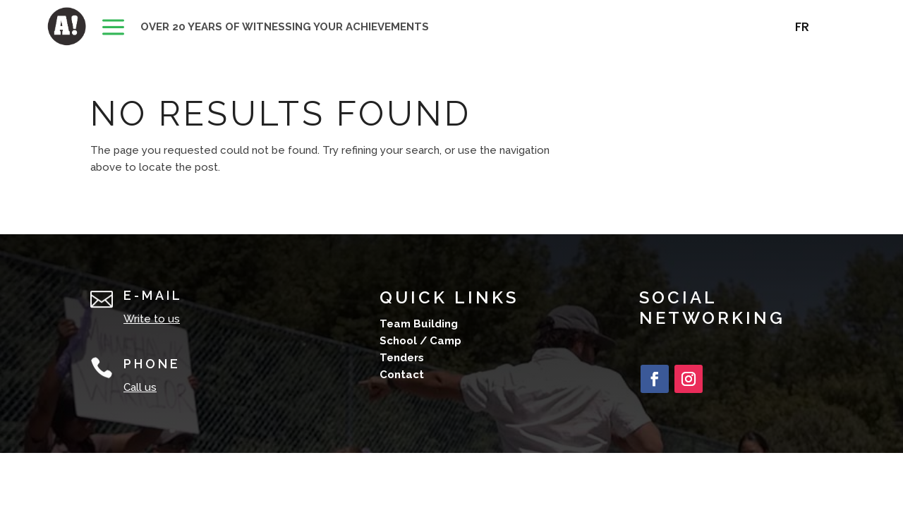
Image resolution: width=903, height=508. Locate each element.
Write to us (151, 319)
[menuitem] (113, 28)
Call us (140, 387)
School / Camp (420, 340)
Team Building (419, 324)
